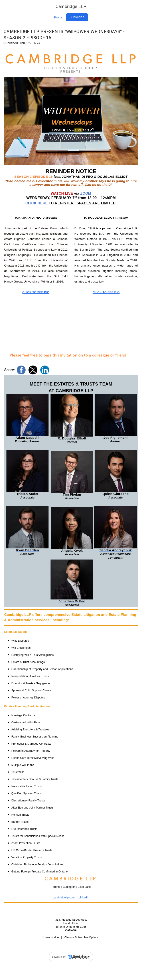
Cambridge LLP (71, 6)
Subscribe (77, 17)
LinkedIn (84, 897)
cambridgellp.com (64, 897)
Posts (58, 17)
